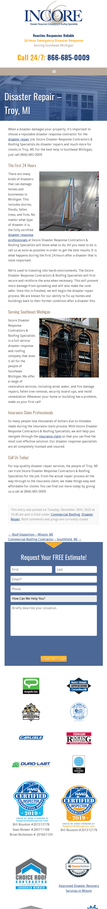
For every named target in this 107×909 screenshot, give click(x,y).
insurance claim (50, 436)
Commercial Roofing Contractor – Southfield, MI (44, 539)
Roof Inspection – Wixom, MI (30, 534)
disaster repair (18, 139)
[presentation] (54, 645)
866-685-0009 (68, 57)
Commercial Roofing (65, 514)
